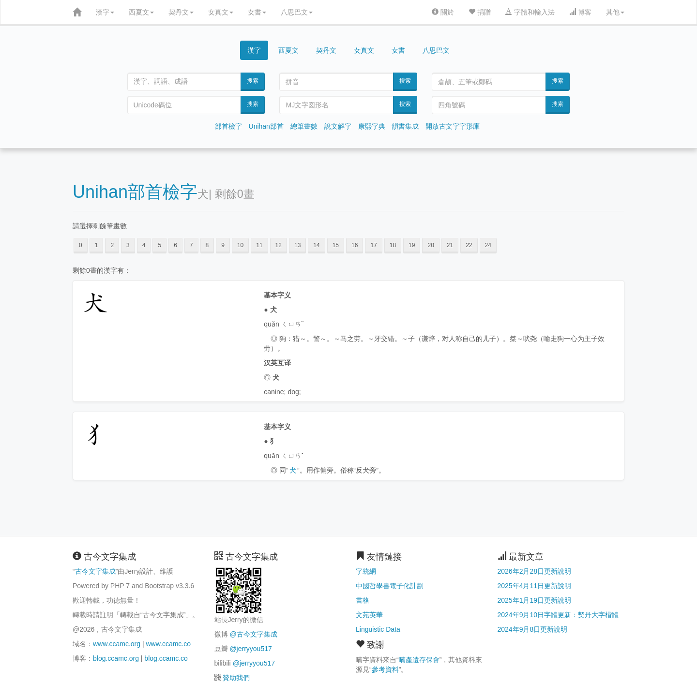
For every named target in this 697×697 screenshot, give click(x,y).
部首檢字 (228, 126)
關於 (443, 12)
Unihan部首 (266, 126)
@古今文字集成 (253, 634)
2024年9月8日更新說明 (533, 629)
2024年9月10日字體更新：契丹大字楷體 (558, 615)
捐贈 (480, 12)
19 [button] (412, 245)
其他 (615, 12)
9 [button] (223, 245)
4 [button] (144, 245)
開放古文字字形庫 (452, 126)
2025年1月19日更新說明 (535, 600)
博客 (580, 12)
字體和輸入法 (530, 12)
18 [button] (393, 245)
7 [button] (191, 245)
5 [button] (159, 245)
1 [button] (96, 245)
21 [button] (450, 245)
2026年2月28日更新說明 (535, 571)
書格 (362, 600)
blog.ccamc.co (165, 658)
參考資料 (385, 669)
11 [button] (259, 245)
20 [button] (430, 245)
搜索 (252, 80)
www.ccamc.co (168, 644)
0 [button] (80, 245)
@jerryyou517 (250, 649)
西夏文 (141, 12)
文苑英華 (369, 615)
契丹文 (181, 12)
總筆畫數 (304, 126)
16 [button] (354, 245)
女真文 (220, 12)
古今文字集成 (95, 571)
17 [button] (373, 245)
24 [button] (488, 245)
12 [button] (278, 245)
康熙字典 (371, 126)
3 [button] (128, 245)
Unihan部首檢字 (135, 192)
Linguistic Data (378, 629)
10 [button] (240, 245)
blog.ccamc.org (116, 658)
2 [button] (112, 245)
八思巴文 (297, 12)
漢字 (105, 12)
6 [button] (175, 245)
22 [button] (469, 245)
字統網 (366, 571)
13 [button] (297, 245)
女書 (257, 12)
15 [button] (336, 245)
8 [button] (207, 245)
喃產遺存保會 (419, 660)
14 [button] (316, 245)
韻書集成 (405, 126)
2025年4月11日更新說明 (535, 586)
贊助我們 (236, 678)
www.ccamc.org (116, 644)
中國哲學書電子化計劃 (390, 586)
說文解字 (337, 126)
